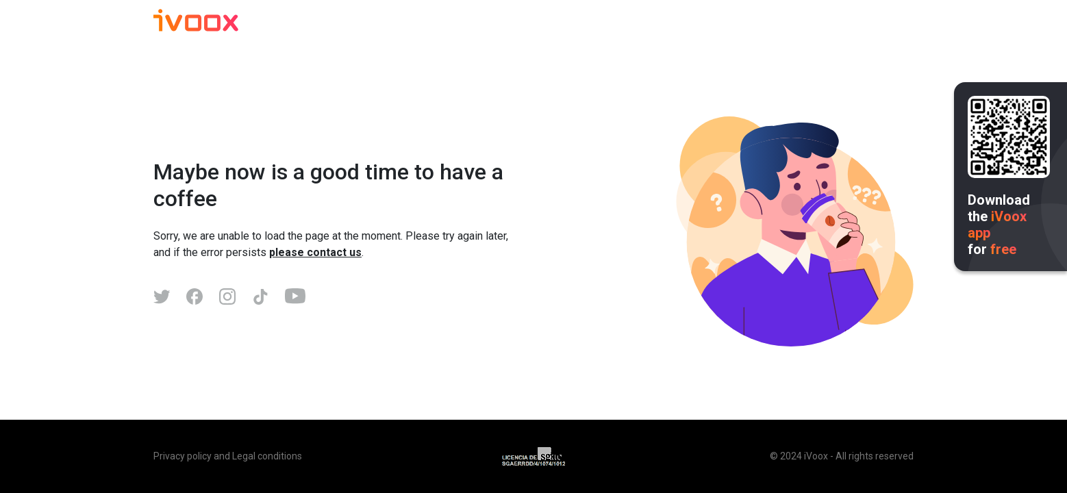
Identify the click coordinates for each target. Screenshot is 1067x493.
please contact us (315, 252)
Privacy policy (182, 456)
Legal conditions (267, 456)
